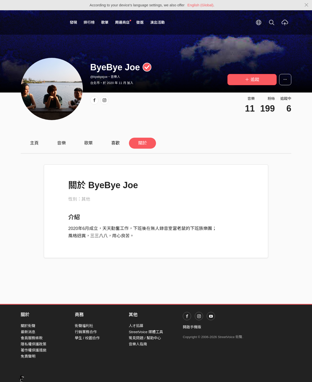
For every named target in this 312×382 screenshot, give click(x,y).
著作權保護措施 (33, 350)
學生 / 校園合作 (87, 338)
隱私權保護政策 (33, 344)
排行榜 (89, 22)
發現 (73, 22)
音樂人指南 (138, 344)
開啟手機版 (192, 327)
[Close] (306, 5)
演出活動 (157, 22)
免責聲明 (28, 356)
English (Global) (200, 5)
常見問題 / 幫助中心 (145, 338)
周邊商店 (123, 22)
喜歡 (115, 143)
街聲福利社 (84, 326)
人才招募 (136, 326)
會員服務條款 (32, 338)
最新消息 (28, 332)
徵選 (140, 22)
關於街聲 (28, 326)
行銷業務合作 (86, 332)
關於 (142, 143)
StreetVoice (41, 22)
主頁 (34, 143)
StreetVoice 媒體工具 (146, 332)
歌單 (104, 22)
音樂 (61, 143)
